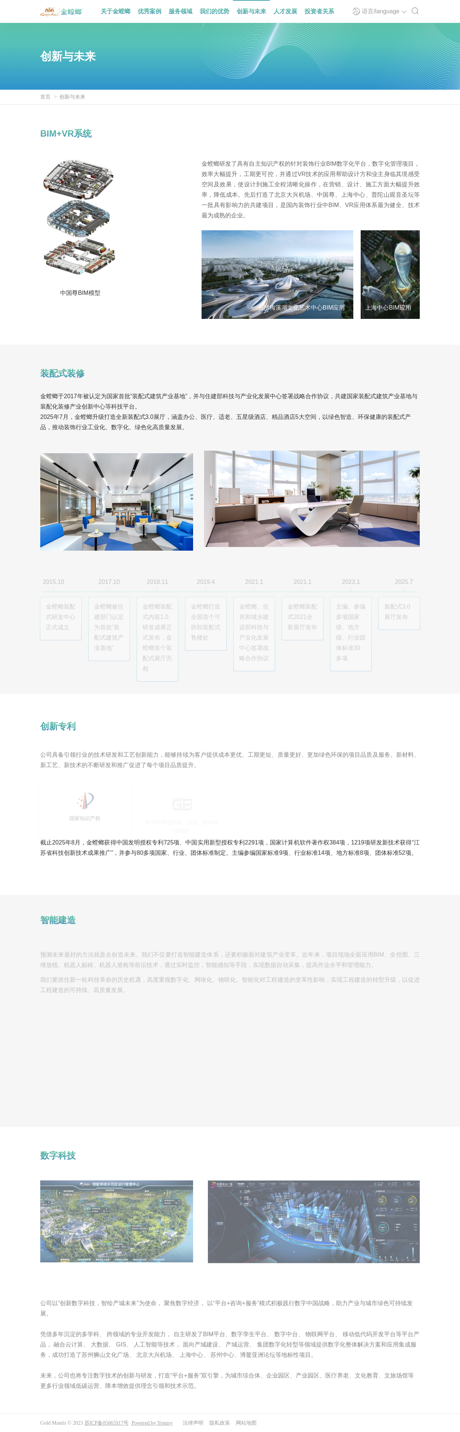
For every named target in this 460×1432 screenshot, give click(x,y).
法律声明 (193, 1423)
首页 (45, 97)
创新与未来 (72, 97)
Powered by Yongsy (152, 1423)
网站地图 (246, 1423)
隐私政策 (219, 1423)
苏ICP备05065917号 (107, 1423)
